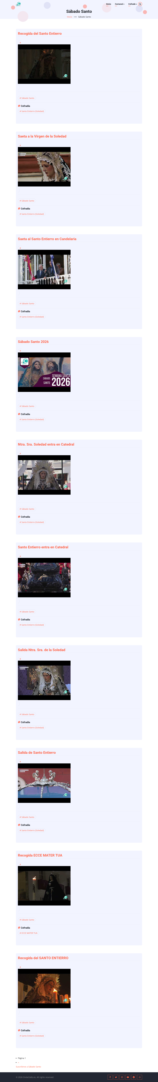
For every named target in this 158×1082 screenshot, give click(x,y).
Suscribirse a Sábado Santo (28, 1066)
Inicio (108, 4)
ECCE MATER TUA (29, 933)
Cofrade (132, 4)
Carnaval (119, 4)
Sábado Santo (28, 98)
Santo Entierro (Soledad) (33, 111)
